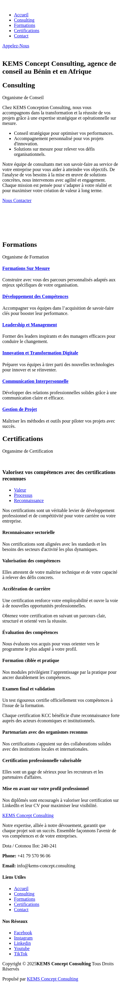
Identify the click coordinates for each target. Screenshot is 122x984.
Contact (21, 35)
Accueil (21, 14)
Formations (24, 25)
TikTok (20, 953)
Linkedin (22, 943)
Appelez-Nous (15, 45)
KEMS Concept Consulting (52, 978)
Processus (23, 495)
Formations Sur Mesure (26, 268)
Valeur (20, 489)
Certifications (26, 30)
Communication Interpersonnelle (35, 381)
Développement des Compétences (35, 296)
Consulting (24, 20)
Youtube (22, 948)
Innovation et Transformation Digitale (40, 352)
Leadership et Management (29, 324)
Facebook (23, 932)
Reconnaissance (29, 500)
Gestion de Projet (19, 409)
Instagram (23, 937)
